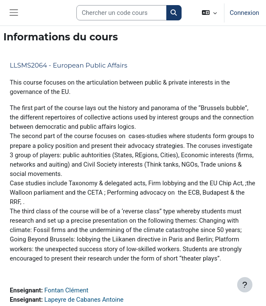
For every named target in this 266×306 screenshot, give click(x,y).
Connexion (244, 13)
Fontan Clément (67, 290)
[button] (209, 13)
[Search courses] (121, 12)
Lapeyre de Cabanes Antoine (84, 299)
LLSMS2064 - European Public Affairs (68, 65)
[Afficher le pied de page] (244, 284)
